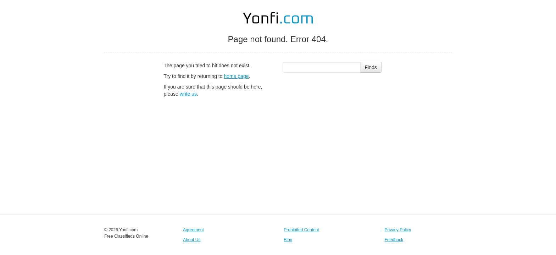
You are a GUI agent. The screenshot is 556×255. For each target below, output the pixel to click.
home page (236, 76)
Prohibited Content (301, 229)
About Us (191, 239)
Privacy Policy (398, 229)
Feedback (394, 239)
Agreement (193, 229)
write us (188, 94)
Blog (288, 239)
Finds (371, 67)
